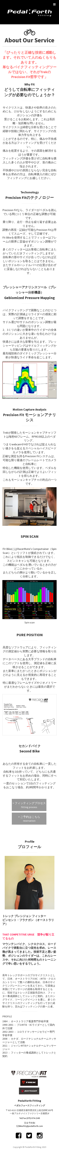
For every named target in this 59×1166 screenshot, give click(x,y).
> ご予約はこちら (29, 819)
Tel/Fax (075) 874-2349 (29, 1118)
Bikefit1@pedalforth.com (31, 1126)
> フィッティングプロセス (29, 805)
